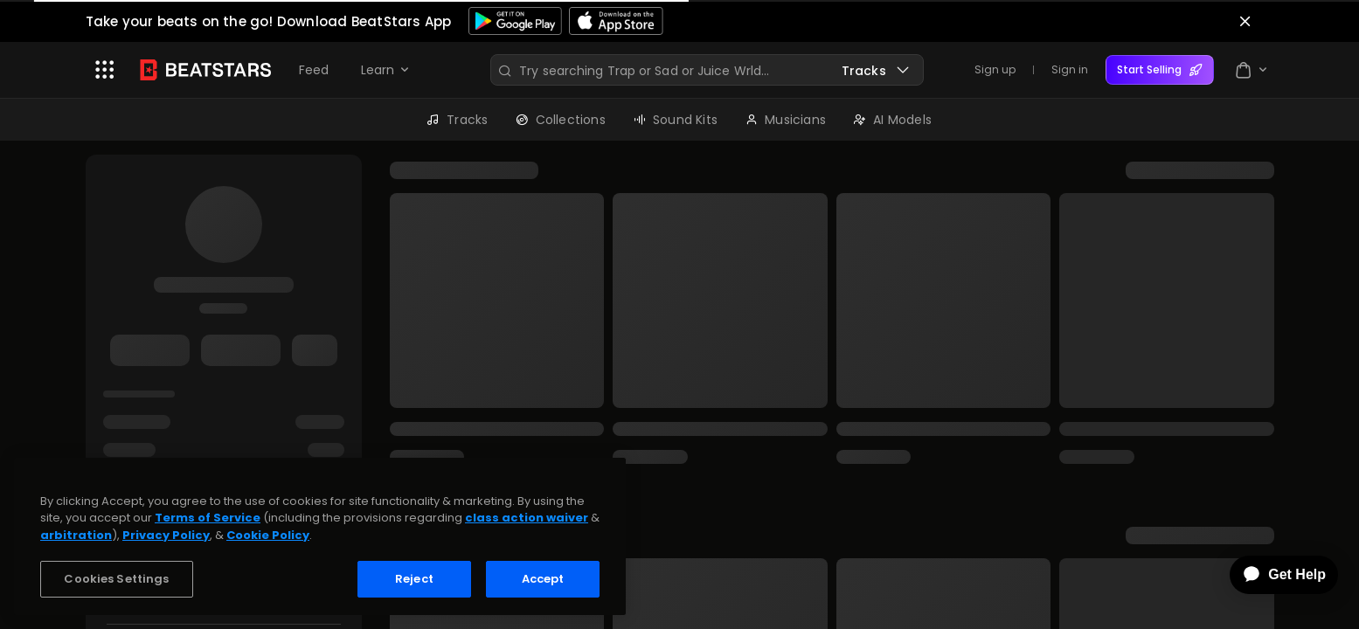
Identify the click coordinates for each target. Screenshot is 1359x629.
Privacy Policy (166, 535)
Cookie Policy (267, 535)
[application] (1271, 575)
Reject (414, 578)
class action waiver (526, 517)
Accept (543, 578)
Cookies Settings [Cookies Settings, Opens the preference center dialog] (116, 578)
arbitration (76, 535)
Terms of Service (207, 517)
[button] (105, 70)
